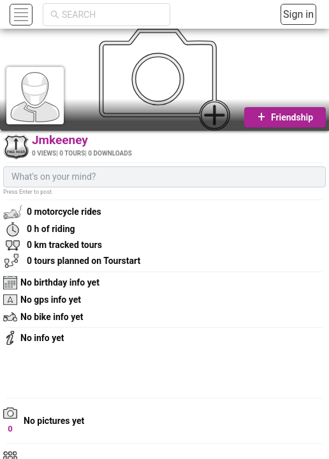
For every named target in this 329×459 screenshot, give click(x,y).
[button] (19, 14)
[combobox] (112, 14)
